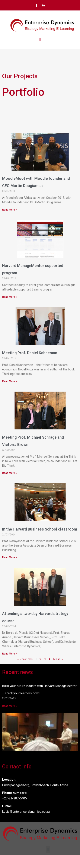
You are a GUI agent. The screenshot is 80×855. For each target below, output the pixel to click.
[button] (40, 39)
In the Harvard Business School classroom (39, 529)
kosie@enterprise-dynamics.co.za (26, 812)
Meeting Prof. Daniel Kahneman (29, 353)
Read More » (9, 209)
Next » (58, 659)
